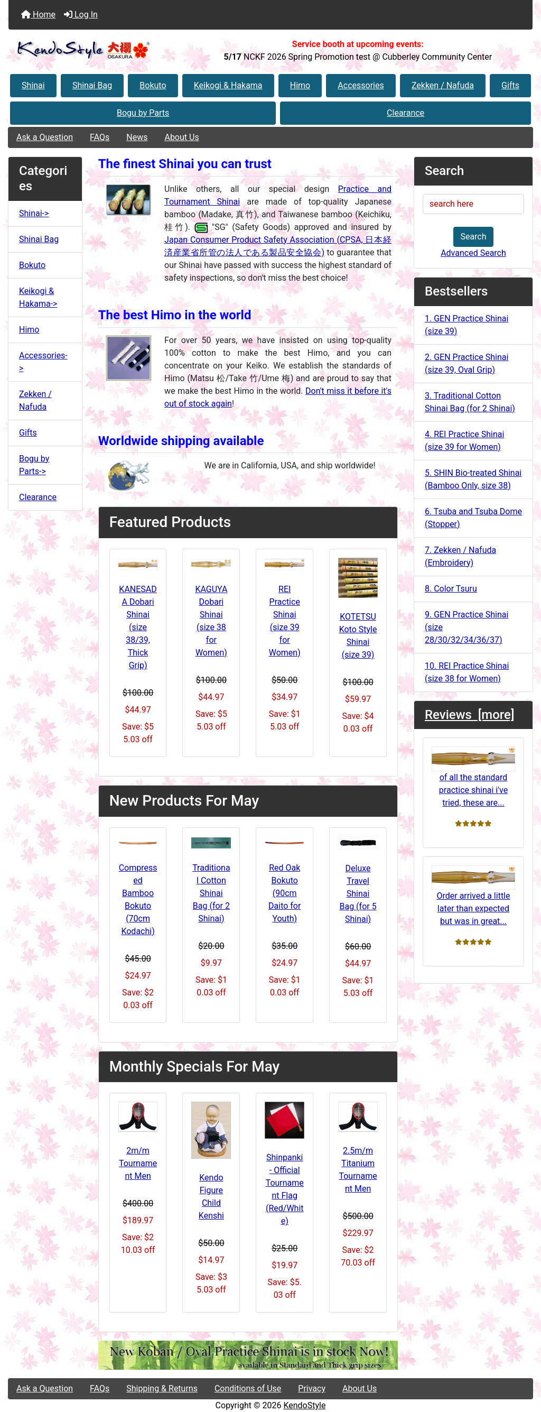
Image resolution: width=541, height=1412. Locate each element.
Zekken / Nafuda (443, 85)
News (136, 137)
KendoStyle (304, 1405)
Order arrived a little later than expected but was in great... (473, 895)
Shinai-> (34, 213)
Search (473, 237)
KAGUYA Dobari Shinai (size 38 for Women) (211, 621)
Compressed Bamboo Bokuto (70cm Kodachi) (138, 899)
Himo (300, 85)
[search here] (473, 204)
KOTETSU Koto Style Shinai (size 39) (358, 636)
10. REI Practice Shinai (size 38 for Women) (467, 672)
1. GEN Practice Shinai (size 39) (466, 324)
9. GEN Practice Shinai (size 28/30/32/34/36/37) (466, 627)
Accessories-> (43, 361)
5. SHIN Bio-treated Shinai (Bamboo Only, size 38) (473, 479)
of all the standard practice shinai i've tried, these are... (473, 776)
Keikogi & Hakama (228, 85)
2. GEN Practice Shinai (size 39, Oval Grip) (466, 363)
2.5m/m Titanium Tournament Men (358, 1170)
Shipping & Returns (162, 1388)
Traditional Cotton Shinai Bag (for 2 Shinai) (211, 893)
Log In (81, 15)
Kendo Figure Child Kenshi (211, 1197)
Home (38, 15)
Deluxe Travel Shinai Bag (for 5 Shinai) (357, 893)
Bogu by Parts (143, 113)
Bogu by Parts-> (34, 465)
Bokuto (152, 85)
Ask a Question (44, 137)
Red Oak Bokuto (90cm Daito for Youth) (284, 893)
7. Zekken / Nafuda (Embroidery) (460, 556)
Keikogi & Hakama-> (38, 297)
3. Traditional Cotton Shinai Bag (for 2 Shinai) (470, 402)
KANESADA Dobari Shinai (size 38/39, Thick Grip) (137, 627)
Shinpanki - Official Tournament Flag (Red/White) (285, 1189)
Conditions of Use (247, 1388)
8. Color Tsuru (451, 589)
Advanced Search (473, 253)
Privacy (311, 1388)
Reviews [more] (469, 714)
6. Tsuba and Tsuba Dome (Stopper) (473, 517)
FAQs (99, 137)
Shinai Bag (92, 85)
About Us (181, 137)
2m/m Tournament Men (138, 1163)
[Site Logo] (95, 50)
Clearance (405, 113)
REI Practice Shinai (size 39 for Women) (285, 621)
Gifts (510, 85)
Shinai (33, 85)
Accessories (361, 85)
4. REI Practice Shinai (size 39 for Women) (464, 440)
